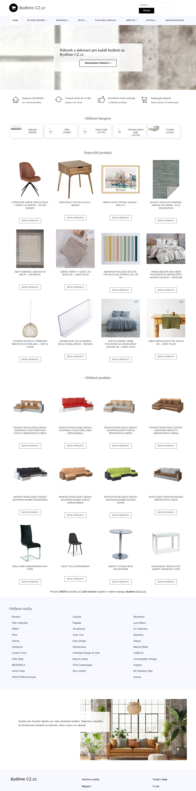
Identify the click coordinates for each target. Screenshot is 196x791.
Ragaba (17, 622)
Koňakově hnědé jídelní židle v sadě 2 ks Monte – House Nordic (30, 205)
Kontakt (157, 773)
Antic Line (109, 628)
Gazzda (63, 616)
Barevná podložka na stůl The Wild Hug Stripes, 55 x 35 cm (120, 275)
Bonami (17, 616)
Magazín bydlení (175, 20)
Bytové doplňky (36, 20)
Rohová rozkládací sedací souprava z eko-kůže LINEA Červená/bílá (75, 430)
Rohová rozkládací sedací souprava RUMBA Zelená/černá (120, 500)
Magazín (86, 766)
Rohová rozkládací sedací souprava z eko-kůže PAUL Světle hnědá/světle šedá (30, 430)
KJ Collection (20, 628)
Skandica (155, 628)
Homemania (19, 640)
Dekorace (61, 20)
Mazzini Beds (66, 640)
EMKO (107, 622)
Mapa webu (88, 773)
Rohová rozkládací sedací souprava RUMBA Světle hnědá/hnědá (75, 500)
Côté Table (64, 645)
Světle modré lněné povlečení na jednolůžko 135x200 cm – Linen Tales (120, 344)
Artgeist (108, 651)
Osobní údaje (160, 759)
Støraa (107, 634)
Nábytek (131, 20)
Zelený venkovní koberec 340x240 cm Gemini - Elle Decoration (166, 205)
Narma (16, 634)
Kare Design (65, 634)
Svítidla (150, 20)
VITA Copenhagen (69, 651)
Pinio (61, 628)
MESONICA (19, 651)
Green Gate (156, 651)
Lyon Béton (65, 622)
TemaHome (156, 622)
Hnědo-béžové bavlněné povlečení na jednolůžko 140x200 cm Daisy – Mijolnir (166, 275)
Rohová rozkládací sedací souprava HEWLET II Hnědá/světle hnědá (166, 430)
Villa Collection (158, 616)
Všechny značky (91, 759)
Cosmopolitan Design (161, 645)
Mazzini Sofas (111, 645)
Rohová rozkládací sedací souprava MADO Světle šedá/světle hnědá (120, 430)
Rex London (19, 657)
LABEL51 (18, 645)
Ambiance (155, 634)
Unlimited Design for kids (163, 640)
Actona (153, 657)
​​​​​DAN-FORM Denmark (116, 657)
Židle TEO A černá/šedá (75, 566)
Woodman (109, 616)
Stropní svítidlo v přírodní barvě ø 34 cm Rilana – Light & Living (30, 344)
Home (15, 20)
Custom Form (111, 640)
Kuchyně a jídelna (105, 20)
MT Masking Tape (68, 657)
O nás (156, 766)
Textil (81, 20)
